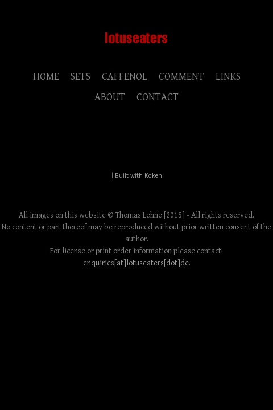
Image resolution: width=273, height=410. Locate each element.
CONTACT (157, 97)
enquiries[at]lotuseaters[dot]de (136, 263)
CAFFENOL (124, 77)
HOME (46, 77)
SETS (80, 77)
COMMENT (181, 77)
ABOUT (109, 97)
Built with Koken (138, 175)
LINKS (228, 77)
